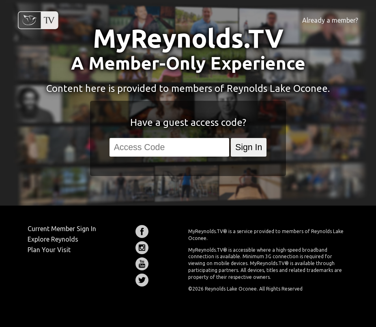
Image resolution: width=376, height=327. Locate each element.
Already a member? (330, 20)
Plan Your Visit (49, 249)
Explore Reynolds (53, 239)
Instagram (141, 247)
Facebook (141, 231)
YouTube (141, 263)
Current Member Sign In (62, 228)
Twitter (141, 280)
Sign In (248, 147)
